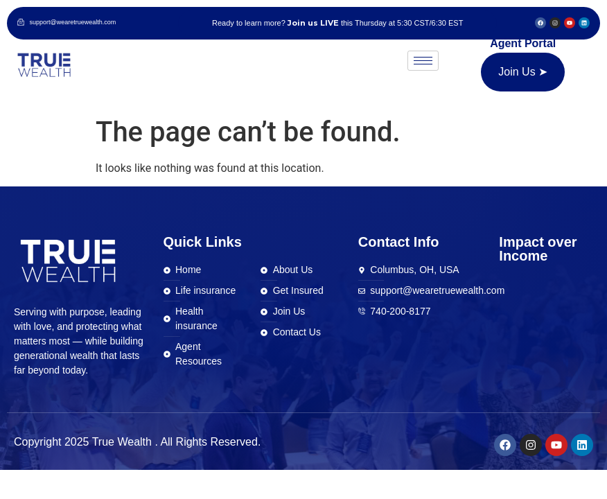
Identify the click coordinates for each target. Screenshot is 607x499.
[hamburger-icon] (423, 61)
